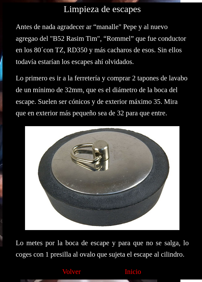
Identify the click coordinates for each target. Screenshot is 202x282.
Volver (71, 272)
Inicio (133, 272)
